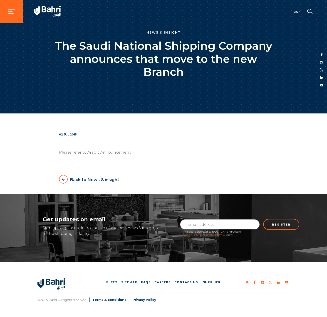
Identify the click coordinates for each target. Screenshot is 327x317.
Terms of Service (215, 234)
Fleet (111, 282)
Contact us (186, 282)
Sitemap (129, 282)
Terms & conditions (109, 300)
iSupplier (211, 282)
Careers (162, 282)
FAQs (146, 282)
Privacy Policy (191, 234)
